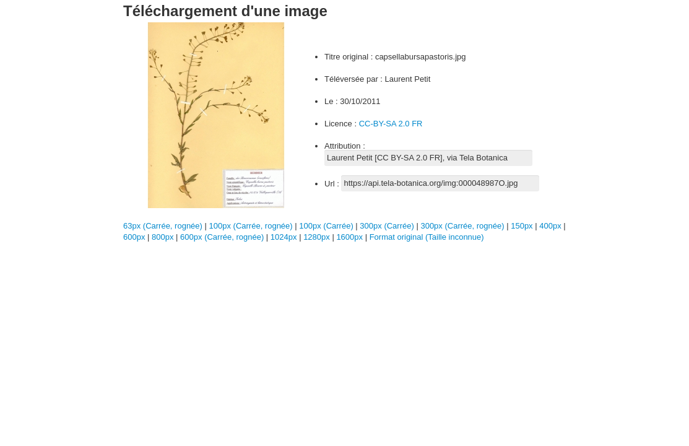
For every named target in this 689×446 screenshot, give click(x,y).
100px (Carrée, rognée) (251, 225)
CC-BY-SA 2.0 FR (391, 123)
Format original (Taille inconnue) (427, 237)
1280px (317, 237)
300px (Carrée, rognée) (462, 225)
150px (523, 225)
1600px (350, 237)
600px (135, 237)
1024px (285, 237)
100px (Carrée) (326, 225)
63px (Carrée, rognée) (162, 225)
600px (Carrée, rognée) (222, 237)
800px (164, 237)
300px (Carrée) (387, 225)
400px (551, 225)
